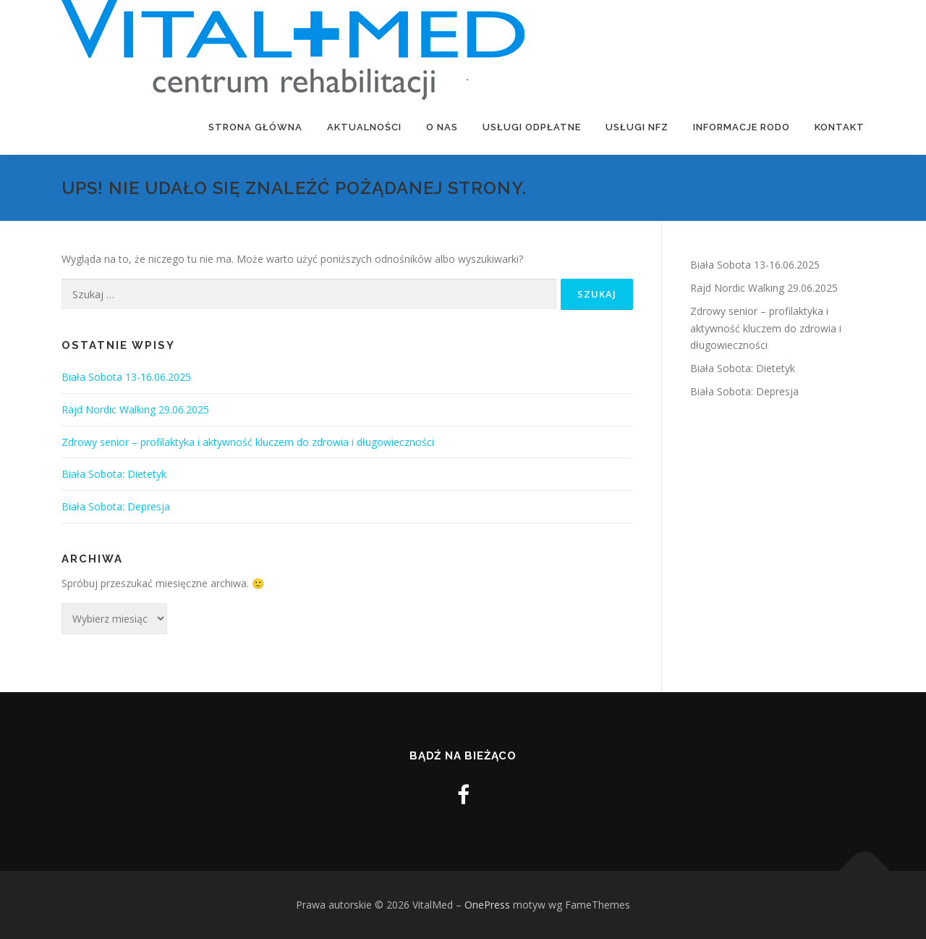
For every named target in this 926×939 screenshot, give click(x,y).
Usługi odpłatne (532, 127)
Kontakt (840, 127)
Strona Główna (255, 127)
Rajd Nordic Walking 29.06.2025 (135, 409)
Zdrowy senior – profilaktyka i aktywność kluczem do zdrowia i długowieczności (249, 442)
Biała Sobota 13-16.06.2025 (126, 377)
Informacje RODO (741, 127)
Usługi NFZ (637, 127)
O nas (442, 127)
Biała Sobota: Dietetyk (113, 474)
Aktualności (364, 127)
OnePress (487, 904)
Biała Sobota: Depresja (115, 506)
